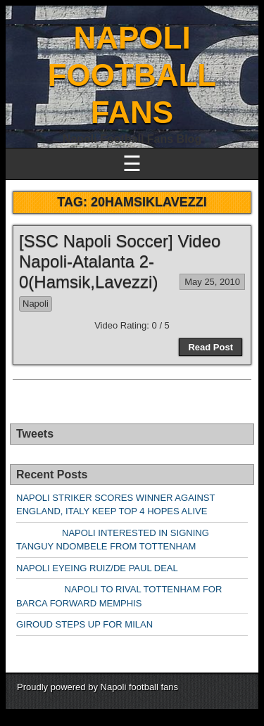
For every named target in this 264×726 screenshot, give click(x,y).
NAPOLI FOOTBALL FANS (132, 74)
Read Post (210, 347)
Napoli (36, 303)
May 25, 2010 (212, 281)
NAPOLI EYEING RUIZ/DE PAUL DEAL (97, 568)
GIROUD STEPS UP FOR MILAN (84, 624)
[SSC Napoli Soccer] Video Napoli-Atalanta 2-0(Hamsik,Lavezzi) (119, 261)
